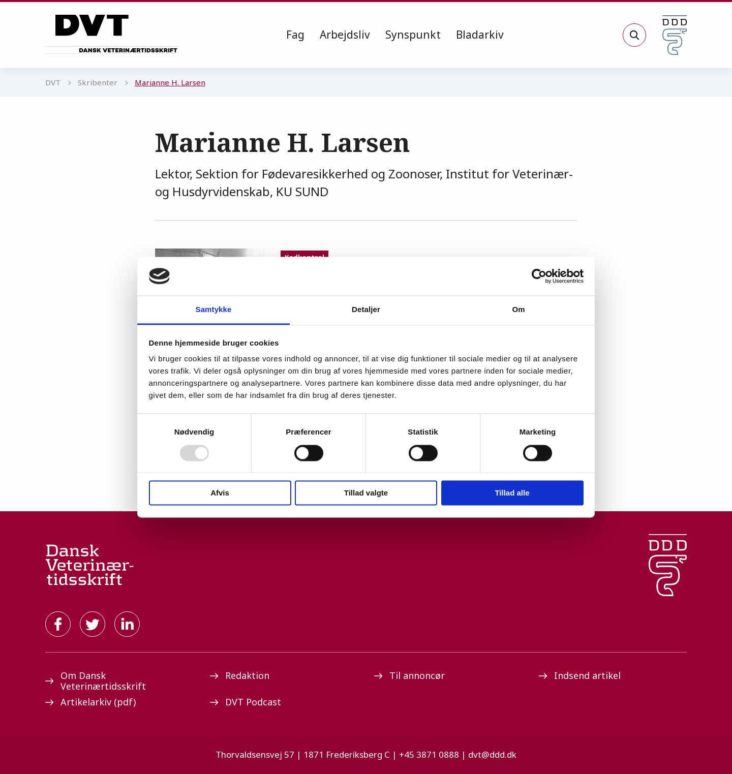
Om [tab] (518, 309)
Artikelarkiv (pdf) (90, 702)
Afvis (219, 493)
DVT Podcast (245, 702)
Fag (295, 34)
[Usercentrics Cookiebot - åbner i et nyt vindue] (539, 276)
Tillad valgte (366, 493)
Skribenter (97, 82)
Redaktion (239, 675)
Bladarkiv (480, 34)
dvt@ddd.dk (492, 754)
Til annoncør (409, 675)
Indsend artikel (580, 675)
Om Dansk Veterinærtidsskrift (95, 680)
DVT (52, 82)
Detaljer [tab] (366, 309)
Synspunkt (413, 34)
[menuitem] (295, 35)
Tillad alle (512, 493)
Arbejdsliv (345, 34)
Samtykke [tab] (214, 309)
